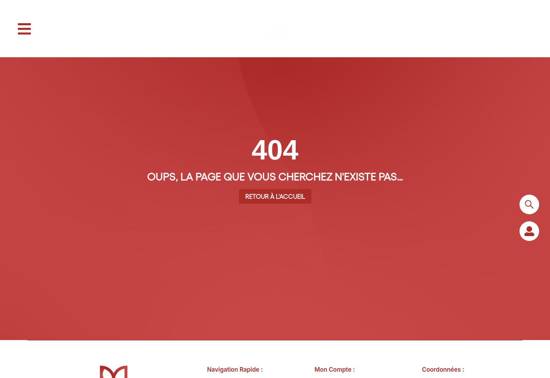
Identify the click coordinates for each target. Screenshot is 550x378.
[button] (24, 28)
